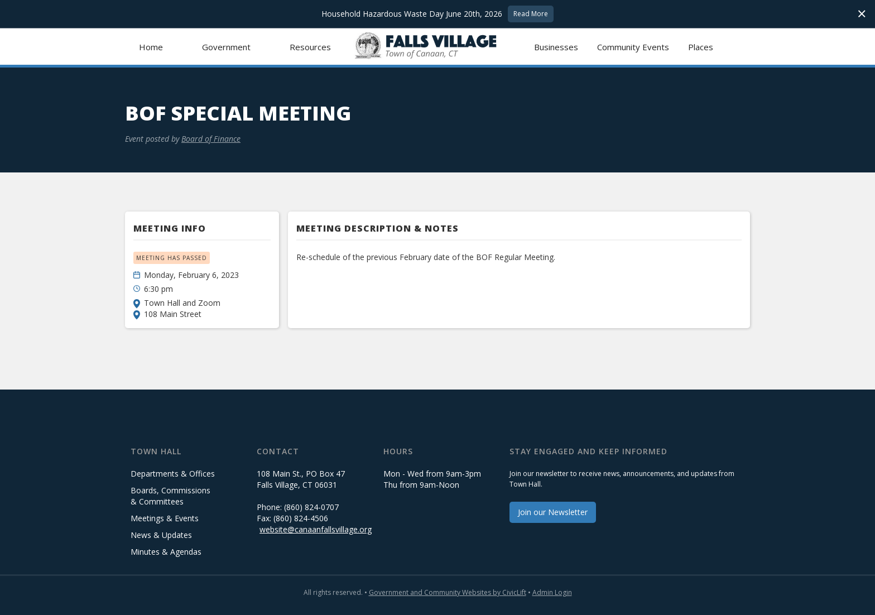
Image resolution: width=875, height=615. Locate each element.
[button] (226, 46)
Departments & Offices (173, 473)
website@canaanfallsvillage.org (315, 529)
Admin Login (552, 592)
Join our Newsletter (553, 512)
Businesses (556, 46)
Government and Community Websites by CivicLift (447, 592)
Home (151, 46)
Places (700, 46)
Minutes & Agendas (166, 551)
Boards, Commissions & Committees (170, 496)
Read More (530, 13)
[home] (438, 46)
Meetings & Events (165, 518)
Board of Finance (211, 138)
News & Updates (161, 535)
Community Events (633, 46)
